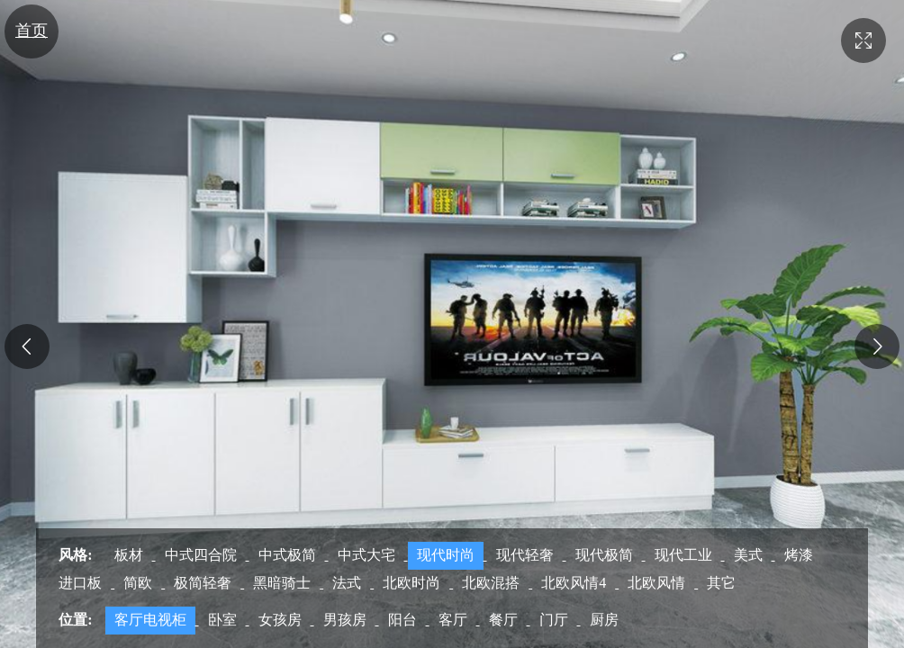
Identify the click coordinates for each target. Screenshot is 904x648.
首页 (31, 31)
